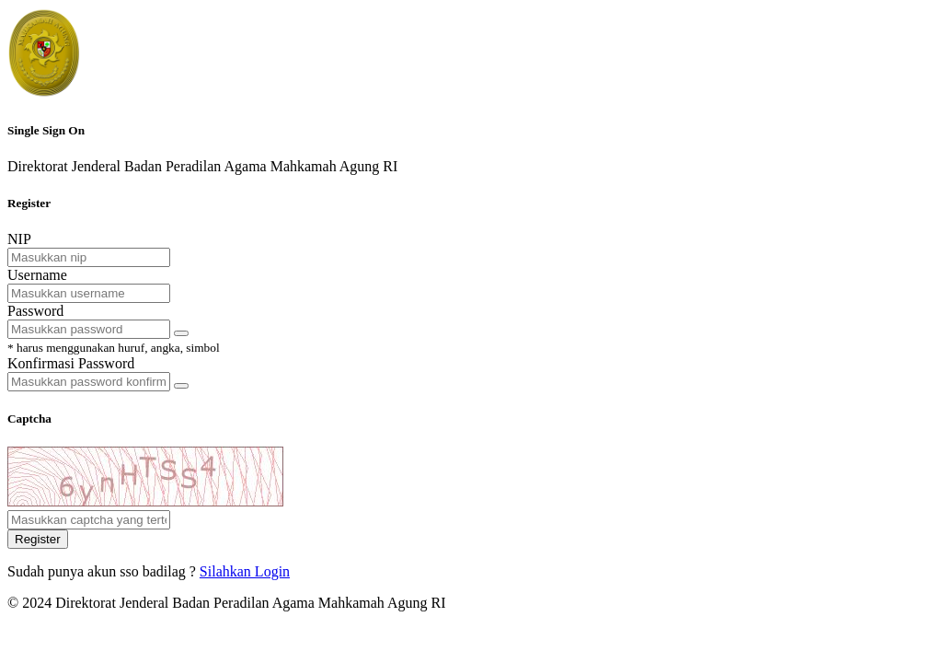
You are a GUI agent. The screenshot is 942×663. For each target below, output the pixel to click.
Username (37, 275)
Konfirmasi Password (70, 363)
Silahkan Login (245, 571)
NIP (19, 239)
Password (35, 311)
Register (38, 539)
